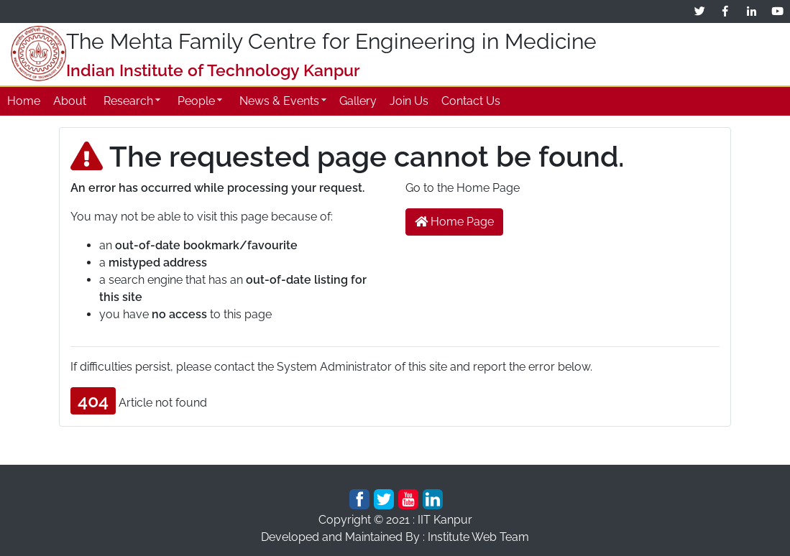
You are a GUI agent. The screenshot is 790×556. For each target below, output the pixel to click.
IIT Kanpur (445, 520)
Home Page (454, 221)
